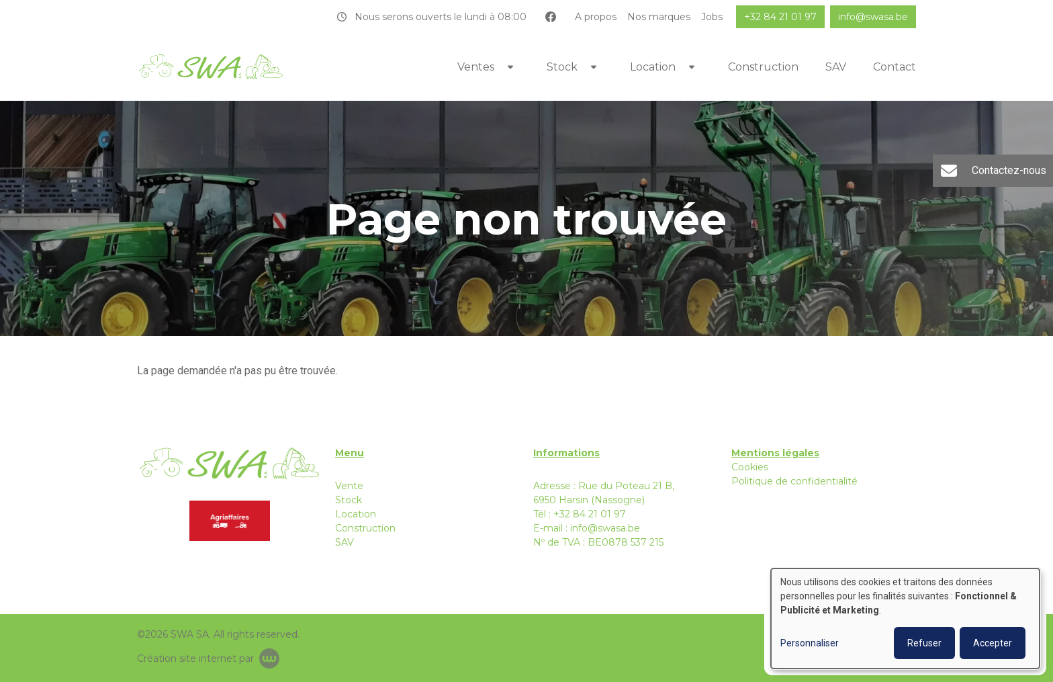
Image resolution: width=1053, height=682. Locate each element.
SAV (835, 66)
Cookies (749, 467)
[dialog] (905, 618)
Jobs (712, 17)
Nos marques (658, 17)
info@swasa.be (605, 528)
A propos (595, 17)
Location (653, 66)
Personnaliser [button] (809, 643)
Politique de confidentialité (794, 481)
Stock (562, 66)
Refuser (924, 643)
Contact (894, 66)
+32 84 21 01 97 (589, 514)
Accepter (992, 643)
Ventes (475, 66)
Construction (763, 66)
